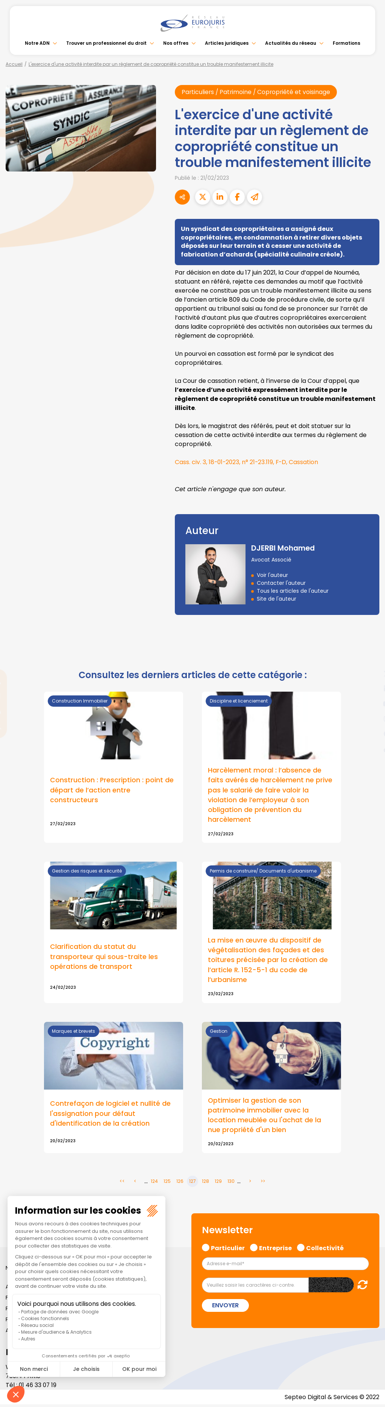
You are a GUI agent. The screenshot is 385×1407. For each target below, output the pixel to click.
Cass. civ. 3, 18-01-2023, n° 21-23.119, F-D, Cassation (248, 462)
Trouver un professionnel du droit (106, 43)
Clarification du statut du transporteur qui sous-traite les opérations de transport (104, 957)
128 (205, 1184)
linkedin (370, 689)
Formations (346, 43)
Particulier (228, 1249)
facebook (370, 659)
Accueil (14, 64)
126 (179, 1184)
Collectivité (325, 1249)
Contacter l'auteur (281, 583)
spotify (370, 734)
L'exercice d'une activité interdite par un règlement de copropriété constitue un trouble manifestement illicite (151, 64)
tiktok (370, 749)
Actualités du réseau (290, 43)
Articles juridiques (227, 43)
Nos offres (175, 43)
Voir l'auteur (272, 575)
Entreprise (275, 1249)
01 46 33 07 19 (38, 1387)
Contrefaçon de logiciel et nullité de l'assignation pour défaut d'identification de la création (110, 1115)
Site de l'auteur (276, 599)
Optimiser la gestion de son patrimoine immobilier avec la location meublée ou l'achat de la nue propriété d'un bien (264, 1117)
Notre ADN (37, 43)
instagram (370, 719)
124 (154, 1184)
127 (192, 1184)
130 (231, 1184)
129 (218, 1184)
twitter (370, 674)
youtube (370, 704)
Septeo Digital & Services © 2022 (331, 1399)
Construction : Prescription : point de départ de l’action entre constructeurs (112, 790)
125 (167, 1184)
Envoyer (225, 1307)
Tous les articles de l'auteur (293, 591)
